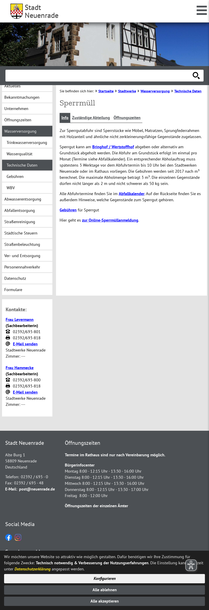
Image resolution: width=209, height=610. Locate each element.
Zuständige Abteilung (91, 117)
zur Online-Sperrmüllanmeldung (110, 220)
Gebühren (68, 210)
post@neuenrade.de (37, 489)
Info (64, 117)
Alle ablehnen (104, 589)
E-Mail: (11, 489)
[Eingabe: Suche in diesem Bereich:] (99, 76)
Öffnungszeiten (127, 117)
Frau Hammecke (20, 367)
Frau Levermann (20, 319)
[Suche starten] (196, 75)
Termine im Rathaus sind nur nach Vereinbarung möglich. (115, 454)
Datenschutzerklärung (33, 568)
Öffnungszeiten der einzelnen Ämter (96, 505)
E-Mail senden (25, 344)
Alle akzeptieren (104, 601)
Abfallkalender (131, 193)
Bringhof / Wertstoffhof (113, 146)
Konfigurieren (105, 578)
